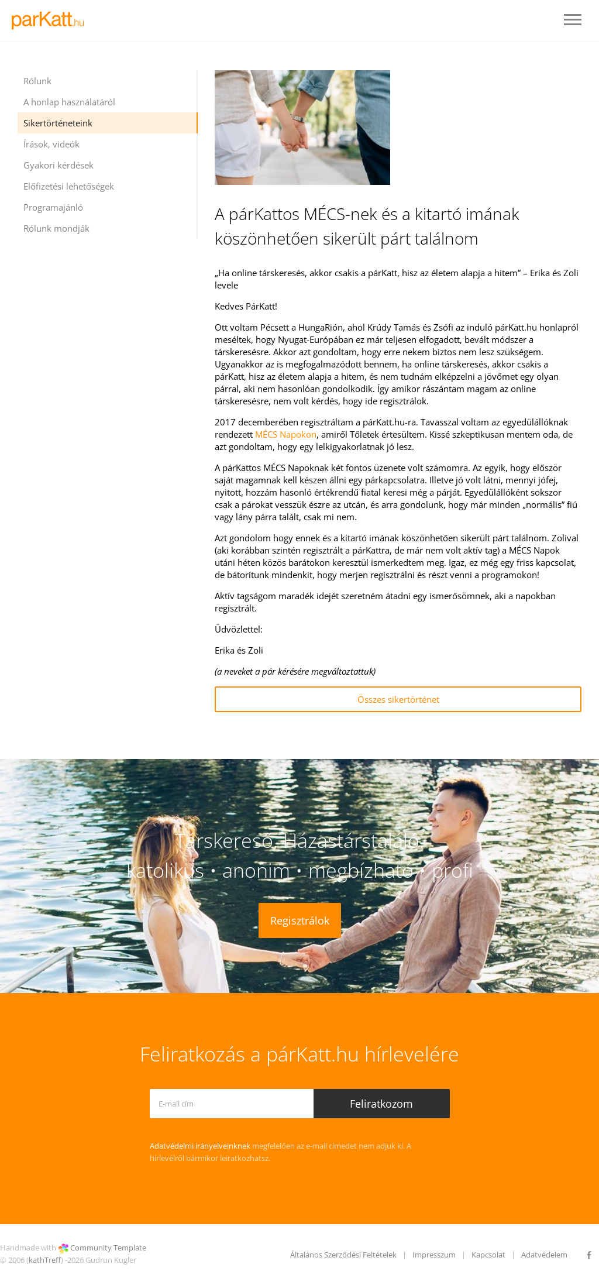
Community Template (108, 1247)
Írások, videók (51, 144)
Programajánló (53, 207)
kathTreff (45, 1260)
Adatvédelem (544, 1254)
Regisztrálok (299, 920)
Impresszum (434, 1254)
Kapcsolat (488, 1254)
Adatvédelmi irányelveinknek (200, 1145)
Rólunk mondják (56, 228)
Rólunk (37, 81)
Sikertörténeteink (57, 123)
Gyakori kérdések (58, 165)
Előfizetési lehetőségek (68, 186)
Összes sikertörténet (398, 699)
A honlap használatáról (69, 102)
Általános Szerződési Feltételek (343, 1254)
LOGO (51, 20)
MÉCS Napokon (285, 434)
